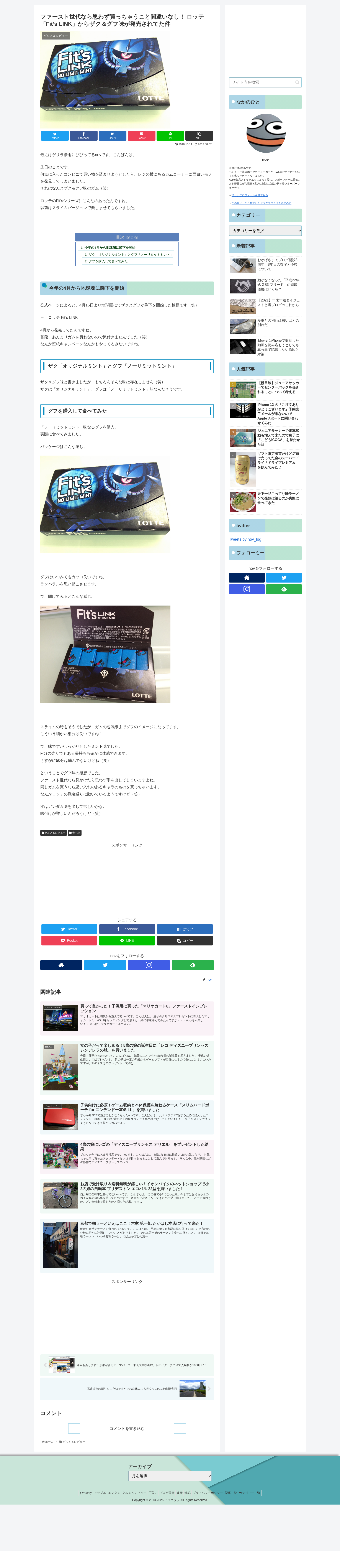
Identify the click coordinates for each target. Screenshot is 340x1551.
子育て (150, 1494)
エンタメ (106, 1494)
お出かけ (73, 1494)
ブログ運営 (167, 1494)
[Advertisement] (127, 880)
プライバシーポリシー (215, 1494)
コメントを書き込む (127, 1430)
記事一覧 (241, 1494)
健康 (182, 1494)
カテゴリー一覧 (262, 1494)
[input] (265, 82)
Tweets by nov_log (245, 539)
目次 (120, 237)
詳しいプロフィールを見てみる (250, 195)
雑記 (193, 1494)
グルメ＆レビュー (53, 834)
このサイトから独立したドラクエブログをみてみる (261, 203)
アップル (89, 1494)
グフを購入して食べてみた (107, 262)
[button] (297, 82)
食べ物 (74, 834)
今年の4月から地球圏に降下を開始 (109, 248)
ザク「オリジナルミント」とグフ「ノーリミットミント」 (131, 255)
